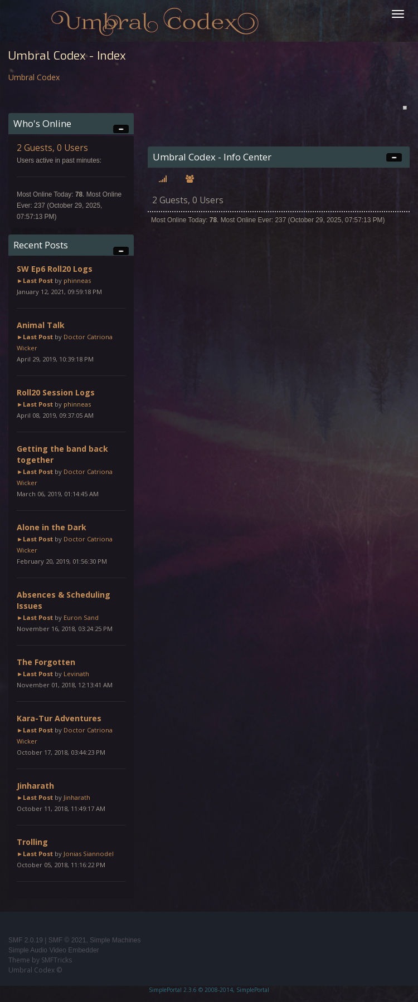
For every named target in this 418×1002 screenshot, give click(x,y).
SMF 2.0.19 (25, 940)
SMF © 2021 (67, 940)
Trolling (32, 842)
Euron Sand (81, 617)
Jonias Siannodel (89, 853)
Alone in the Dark (51, 527)
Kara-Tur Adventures (59, 718)
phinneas (77, 280)
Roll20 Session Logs (56, 392)
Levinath (76, 673)
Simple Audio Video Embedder (53, 950)
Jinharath (35, 785)
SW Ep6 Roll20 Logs (55, 268)
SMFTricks (56, 960)
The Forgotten (46, 662)
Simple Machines (115, 940)
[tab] (163, 179)
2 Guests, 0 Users (52, 148)
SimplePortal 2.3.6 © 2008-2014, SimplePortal (209, 990)
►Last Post (35, 280)
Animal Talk (41, 325)
